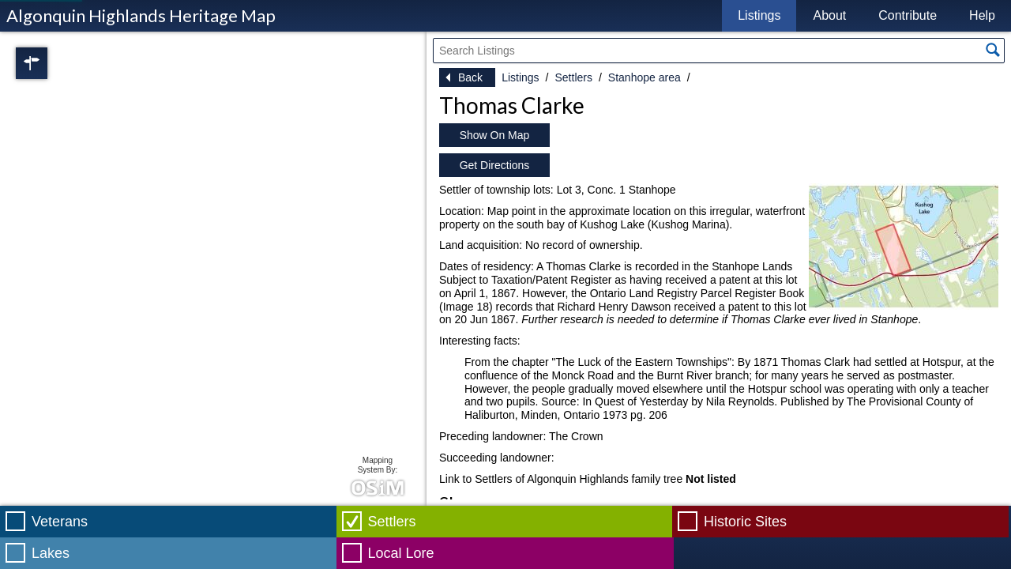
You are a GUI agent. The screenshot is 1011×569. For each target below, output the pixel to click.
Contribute (907, 15)
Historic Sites (745, 521)
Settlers (573, 77)
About (829, 15)
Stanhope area (644, 77)
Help (982, 15)
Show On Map (495, 135)
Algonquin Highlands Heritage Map (141, 15)
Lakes (51, 553)
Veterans (60, 521)
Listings (759, 15)
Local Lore (401, 553)
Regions (53, 63)
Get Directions (495, 165)
